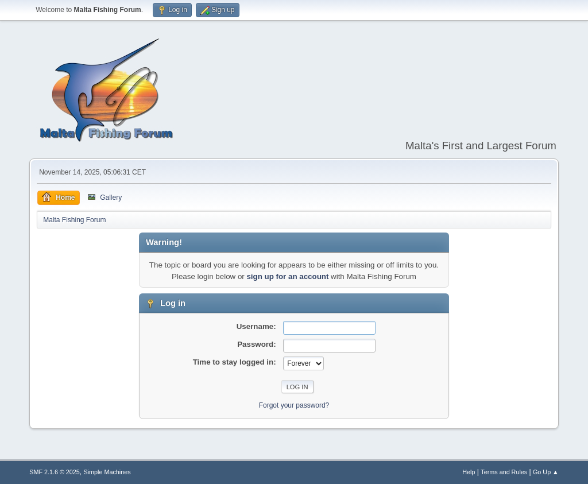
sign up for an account (287, 276)
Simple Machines (107, 471)
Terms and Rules (504, 471)
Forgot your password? (294, 405)
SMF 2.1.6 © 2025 (54, 471)
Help (468, 471)
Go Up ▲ (546, 471)
